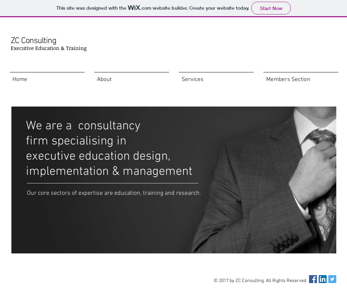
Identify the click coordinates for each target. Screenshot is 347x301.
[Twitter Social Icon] (332, 279)
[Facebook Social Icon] (313, 279)
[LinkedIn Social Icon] (323, 279)
